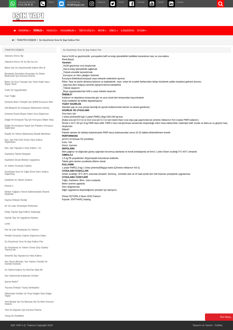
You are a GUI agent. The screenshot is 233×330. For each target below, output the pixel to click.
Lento (7, 223)
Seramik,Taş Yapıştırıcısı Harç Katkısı (23, 255)
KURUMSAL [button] (25, 30)
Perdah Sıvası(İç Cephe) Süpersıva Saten (25, 235)
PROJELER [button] (52, 30)
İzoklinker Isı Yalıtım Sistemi (18, 180)
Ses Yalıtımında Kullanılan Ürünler (21, 275)
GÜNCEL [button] (113, 30)
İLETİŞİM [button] (141, 30)
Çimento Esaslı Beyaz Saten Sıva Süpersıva (27, 114)
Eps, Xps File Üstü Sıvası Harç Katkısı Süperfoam (24, 141)
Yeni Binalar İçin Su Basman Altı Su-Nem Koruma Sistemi (29, 302)
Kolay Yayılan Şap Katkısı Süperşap (22, 212)
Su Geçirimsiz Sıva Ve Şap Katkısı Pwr (24, 241)
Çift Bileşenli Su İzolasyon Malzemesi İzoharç (27, 108)
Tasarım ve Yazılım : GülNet (207, 325)
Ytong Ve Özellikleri (14, 316)
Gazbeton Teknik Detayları (18, 154)
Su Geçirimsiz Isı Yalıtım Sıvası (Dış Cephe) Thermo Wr (26, 248)
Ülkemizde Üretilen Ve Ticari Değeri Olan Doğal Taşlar (28, 294)
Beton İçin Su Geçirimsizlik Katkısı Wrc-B (25, 67)
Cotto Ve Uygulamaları (16, 90)
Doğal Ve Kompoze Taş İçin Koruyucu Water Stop (29, 119)
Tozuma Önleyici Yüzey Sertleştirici (22, 287)
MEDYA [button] (102, 30)
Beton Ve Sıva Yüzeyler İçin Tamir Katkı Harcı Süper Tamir (27, 83)
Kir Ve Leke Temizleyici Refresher (21, 206)
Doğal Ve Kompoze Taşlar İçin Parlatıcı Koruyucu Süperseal (29, 126)
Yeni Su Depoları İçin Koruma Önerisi (23, 310)
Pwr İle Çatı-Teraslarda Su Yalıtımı (22, 229)
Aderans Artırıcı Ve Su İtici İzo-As (21, 62)
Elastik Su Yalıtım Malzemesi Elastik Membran (27, 134)
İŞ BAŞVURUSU (127, 30)
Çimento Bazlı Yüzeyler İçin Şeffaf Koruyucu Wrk (29, 102)
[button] (38, 30)
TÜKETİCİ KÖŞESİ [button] (87, 30)
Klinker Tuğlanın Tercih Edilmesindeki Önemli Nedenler (27, 193)
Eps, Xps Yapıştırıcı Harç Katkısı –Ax (23, 148)
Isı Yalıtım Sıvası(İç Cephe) (18, 166)
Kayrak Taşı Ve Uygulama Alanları (21, 218)
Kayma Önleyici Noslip (16, 200)
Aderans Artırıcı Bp (14, 56)
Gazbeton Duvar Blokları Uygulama (22, 160)
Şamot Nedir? (11, 281)
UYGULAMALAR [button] (68, 30)
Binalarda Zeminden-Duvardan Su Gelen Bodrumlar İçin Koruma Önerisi (25, 74)
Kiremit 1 (9, 186)
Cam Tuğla (10, 96)
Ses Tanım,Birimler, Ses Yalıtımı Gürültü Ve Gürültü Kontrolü (26, 262)
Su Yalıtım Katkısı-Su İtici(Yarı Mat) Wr (24, 270)
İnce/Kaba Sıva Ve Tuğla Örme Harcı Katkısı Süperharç (27, 172)
